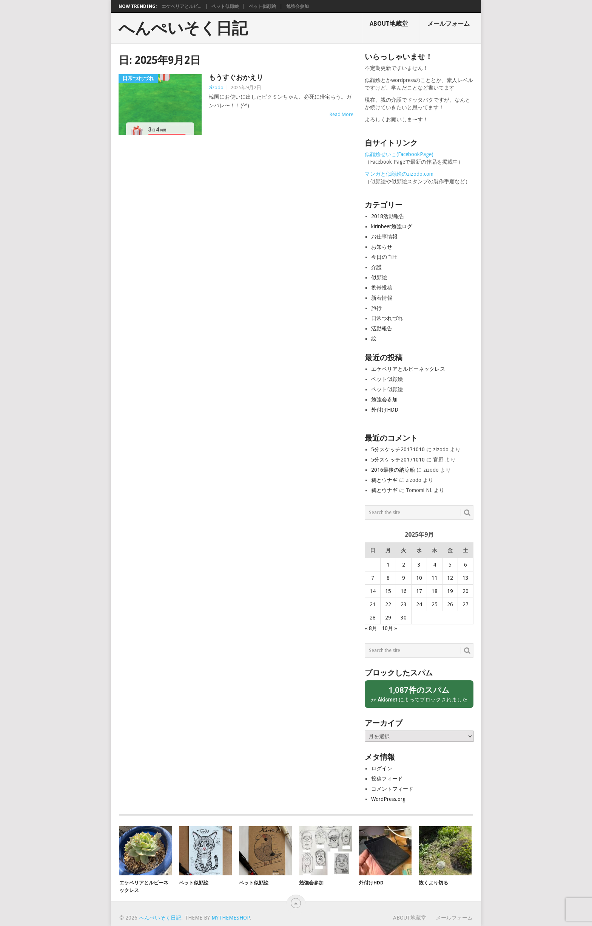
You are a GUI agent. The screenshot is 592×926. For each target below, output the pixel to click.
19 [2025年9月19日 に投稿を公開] (450, 591)
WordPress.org (388, 799)
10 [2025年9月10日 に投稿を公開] (419, 578)
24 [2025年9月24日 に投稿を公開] (419, 604)
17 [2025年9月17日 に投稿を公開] (419, 591)
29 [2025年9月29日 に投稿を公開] (388, 618)
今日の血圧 (384, 257)
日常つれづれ (387, 318)
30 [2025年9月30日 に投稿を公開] (404, 618)
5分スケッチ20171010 (398, 449)
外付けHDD (384, 410)
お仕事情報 (384, 237)
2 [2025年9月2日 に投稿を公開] (403, 565)
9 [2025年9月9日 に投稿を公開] (403, 578)
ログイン (381, 768)
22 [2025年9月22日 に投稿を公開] (388, 604)
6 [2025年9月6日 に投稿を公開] (465, 565)
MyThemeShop (230, 918)
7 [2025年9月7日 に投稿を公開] (372, 578)
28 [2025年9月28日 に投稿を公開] (373, 618)
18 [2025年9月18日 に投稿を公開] (435, 591)
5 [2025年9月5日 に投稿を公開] (450, 565)
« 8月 (371, 628)
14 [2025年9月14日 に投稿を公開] (373, 591)
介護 (376, 267)
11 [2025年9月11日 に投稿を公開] (435, 578)
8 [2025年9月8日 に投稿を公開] (388, 578)
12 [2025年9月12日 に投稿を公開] (450, 578)
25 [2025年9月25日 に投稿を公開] (435, 604)
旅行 (376, 308)
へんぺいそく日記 (183, 28)
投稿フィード (387, 779)
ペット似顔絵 (225, 6)
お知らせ (381, 247)
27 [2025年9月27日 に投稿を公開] (465, 604)
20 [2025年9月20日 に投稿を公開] (465, 591)
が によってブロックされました (419, 694)
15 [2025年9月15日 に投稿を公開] (388, 591)
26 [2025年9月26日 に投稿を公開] (450, 604)
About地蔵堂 (389, 23)
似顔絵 (379, 277)
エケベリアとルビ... (181, 6)
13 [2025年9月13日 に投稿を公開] (465, 578)
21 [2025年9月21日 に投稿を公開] (373, 604)
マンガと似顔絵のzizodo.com (399, 174)
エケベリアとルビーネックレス (408, 369)
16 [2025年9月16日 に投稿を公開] (404, 591)
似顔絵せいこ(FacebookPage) (399, 154)
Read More (341, 114)
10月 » (389, 628)
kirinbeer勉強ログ (391, 226)
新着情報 (381, 298)
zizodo (216, 87)
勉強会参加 (297, 6)
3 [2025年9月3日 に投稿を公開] (419, 565)
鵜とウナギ (384, 480)
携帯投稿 (381, 288)
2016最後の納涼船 (393, 470)
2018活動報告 (387, 216)
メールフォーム (448, 23)
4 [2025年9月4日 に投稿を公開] (434, 565)
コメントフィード (392, 789)
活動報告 (381, 328)
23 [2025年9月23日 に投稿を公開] (404, 604)
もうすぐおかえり (236, 77)
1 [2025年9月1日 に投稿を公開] (388, 565)
